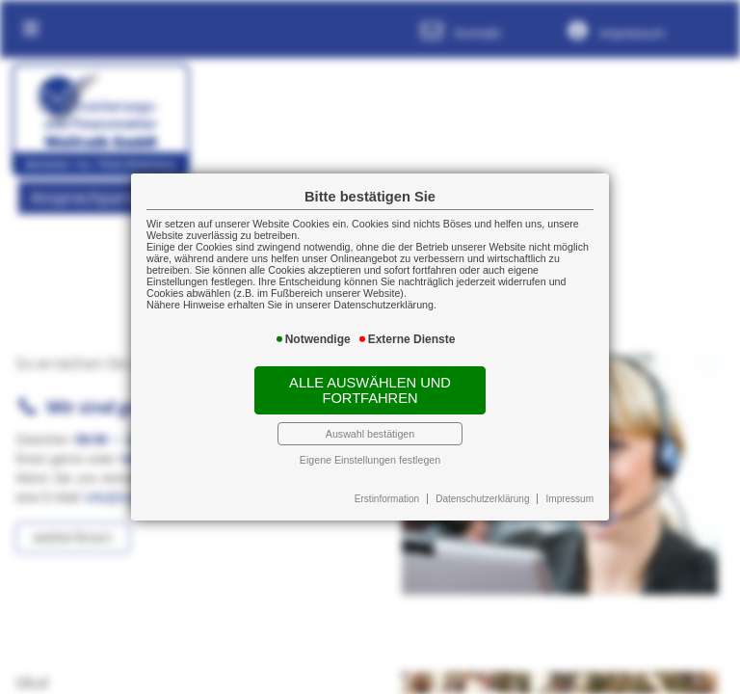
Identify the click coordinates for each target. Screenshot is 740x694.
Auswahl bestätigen (370, 434)
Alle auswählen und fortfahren (370, 390)
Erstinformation (387, 499)
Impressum (570, 499)
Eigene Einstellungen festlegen (370, 460)
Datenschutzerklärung (482, 499)
